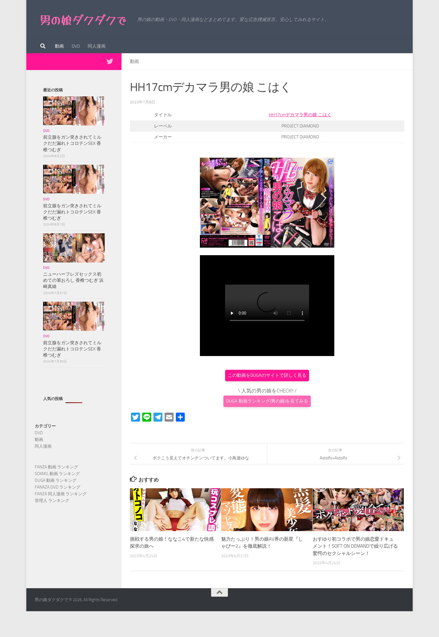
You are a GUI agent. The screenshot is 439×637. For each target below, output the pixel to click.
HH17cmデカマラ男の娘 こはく (300, 114)
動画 (59, 46)
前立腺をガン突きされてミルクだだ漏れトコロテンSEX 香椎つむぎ (72, 143)
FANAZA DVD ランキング (57, 487)
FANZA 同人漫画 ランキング (61, 493)
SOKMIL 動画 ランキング (57, 473)
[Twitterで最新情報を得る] (109, 61)
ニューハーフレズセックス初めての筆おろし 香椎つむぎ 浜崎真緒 (73, 280)
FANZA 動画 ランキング (56, 466)
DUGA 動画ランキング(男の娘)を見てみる (267, 401)
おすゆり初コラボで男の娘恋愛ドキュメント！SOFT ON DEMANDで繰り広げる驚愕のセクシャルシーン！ (355, 546)
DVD (76, 46)
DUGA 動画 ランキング (55, 480)
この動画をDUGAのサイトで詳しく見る (267, 375)
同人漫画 (97, 46)
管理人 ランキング (52, 500)
